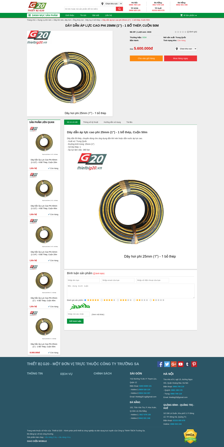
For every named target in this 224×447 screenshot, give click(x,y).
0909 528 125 (134, 10)
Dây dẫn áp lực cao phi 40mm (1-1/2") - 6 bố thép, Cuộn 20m (44, 161)
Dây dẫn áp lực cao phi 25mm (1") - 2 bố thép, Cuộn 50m (44, 345)
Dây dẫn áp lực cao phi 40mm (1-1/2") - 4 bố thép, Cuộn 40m (44, 207)
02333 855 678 (158, 10)
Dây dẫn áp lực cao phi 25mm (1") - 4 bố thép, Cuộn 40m (44, 299)
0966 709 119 (134, 5)
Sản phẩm (189, 15)
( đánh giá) (186, 32)
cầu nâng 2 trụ (51, 437)
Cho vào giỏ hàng (146, 58)
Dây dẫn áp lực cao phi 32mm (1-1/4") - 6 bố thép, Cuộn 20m (44, 253)
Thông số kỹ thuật (90, 122)
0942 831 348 (182, 5)
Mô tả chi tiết (72, 122)
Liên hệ (108, 15)
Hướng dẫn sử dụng (112, 122)
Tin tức (83, 15)
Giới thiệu (69, 15)
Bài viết (95, 15)
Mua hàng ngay (180, 58)
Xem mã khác (98, 317)
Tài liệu (129, 122)
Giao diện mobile (37, 441)
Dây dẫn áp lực (77, 132)
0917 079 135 (158, 5)
